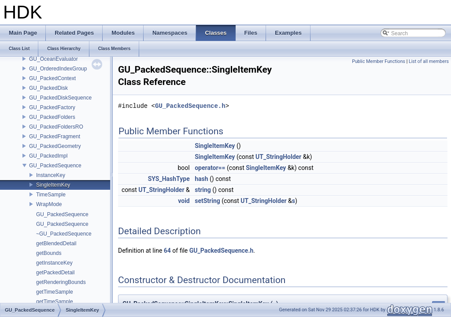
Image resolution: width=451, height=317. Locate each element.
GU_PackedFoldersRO (56, 127)
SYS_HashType (169, 178)
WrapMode (49, 204)
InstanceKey (50, 175)
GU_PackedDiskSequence (60, 98)
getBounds (48, 253)
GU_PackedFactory (52, 107)
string (203, 189)
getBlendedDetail (56, 243)
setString (207, 200)
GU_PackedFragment (54, 136)
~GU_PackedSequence (64, 234)
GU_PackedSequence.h (190, 106)
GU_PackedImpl (48, 156)
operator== (210, 167)
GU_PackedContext (52, 78)
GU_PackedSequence (55, 165)
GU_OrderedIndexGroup (58, 69)
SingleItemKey (53, 185)
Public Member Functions (378, 61)
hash (201, 178)
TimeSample (51, 195)
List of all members (429, 61)
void (183, 200)
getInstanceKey (54, 263)
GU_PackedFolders (52, 117)
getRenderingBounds (61, 282)
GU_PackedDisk (48, 88)
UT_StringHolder (278, 156)
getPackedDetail (55, 272)
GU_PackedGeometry (55, 146)
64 (167, 250)
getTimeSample (54, 292)
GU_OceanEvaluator (53, 59)
